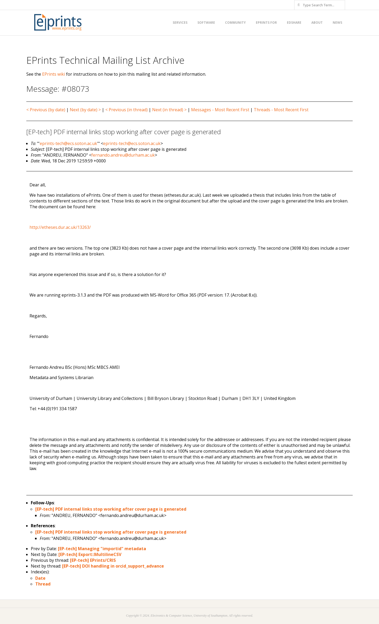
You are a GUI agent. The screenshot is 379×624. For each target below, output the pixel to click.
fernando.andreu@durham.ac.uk (123, 155)
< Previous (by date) (45, 110)
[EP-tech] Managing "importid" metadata (102, 549)
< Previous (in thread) (126, 110)
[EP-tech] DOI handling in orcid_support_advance (113, 566)
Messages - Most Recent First (220, 110)
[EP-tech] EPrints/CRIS (93, 560)
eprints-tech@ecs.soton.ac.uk (68, 143)
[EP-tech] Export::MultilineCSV (89, 554)
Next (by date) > (85, 110)
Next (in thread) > (169, 110)
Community (235, 22)
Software (206, 22)
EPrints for (266, 22)
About (317, 22)
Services (180, 22)
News (337, 22)
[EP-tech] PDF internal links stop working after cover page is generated (110, 509)
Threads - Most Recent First (281, 110)
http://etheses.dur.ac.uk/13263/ (60, 227)
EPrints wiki (53, 74)
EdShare (294, 22)
